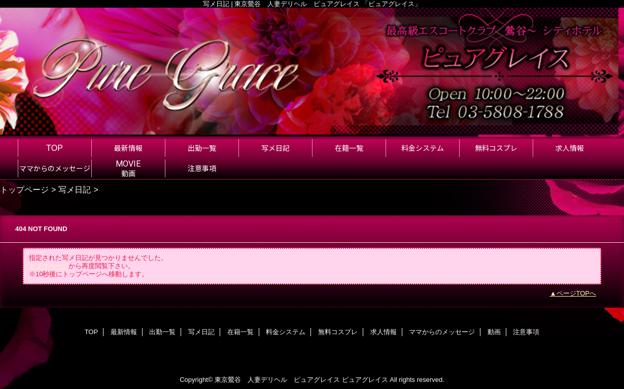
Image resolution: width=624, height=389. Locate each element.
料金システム (285, 332)
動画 (494, 332)
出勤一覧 (162, 332)
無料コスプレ (338, 332)
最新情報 (124, 332)
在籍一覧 (240, 332)
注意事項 (526, 332)
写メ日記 (74, 189)
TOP (54, 147)
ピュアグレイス (365, 379)
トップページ (24, 189)
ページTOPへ (577, 293)
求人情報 (383, 332)
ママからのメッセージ (442, 332)
